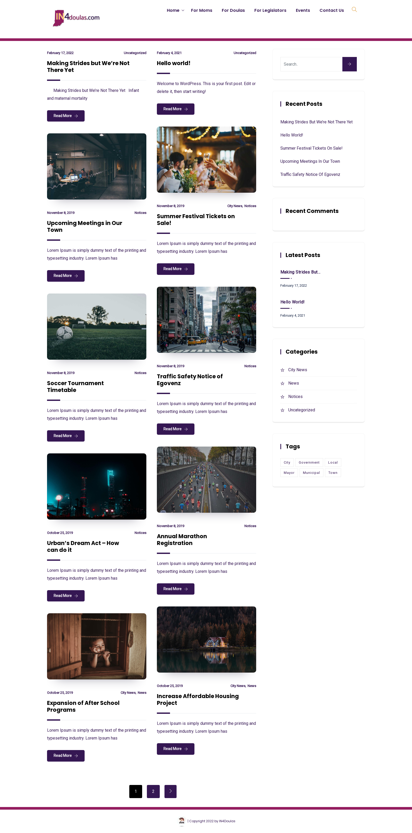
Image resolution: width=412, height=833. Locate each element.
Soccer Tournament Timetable (75, 386)
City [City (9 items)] (287, 462)
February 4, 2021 (169, 53)
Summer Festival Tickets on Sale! (196, 219)
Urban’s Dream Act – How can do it (83, 546)
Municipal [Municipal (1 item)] (311, 473)
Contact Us (332, 10)
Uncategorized (135, 53)
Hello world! (173, 63)
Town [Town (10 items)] (333, 473)
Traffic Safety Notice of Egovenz (190, 380)
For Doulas (233, 10)
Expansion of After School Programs (83, 706)
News (252, 686)
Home (173, 10)
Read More (63, 116)
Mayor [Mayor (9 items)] (289, 473)
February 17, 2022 (60, 53)
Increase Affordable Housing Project (198, 699)
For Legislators (270, 10)
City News (234, 206)
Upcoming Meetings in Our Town (84, 226)
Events (303, 10)
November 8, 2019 (170, 206)
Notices (250, 206)
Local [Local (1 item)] (333, 462)
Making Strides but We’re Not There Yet (88, 66)
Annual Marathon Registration (182, 539)
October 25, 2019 (60, 533)
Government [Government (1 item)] (309, 462)
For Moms (201, 10)
